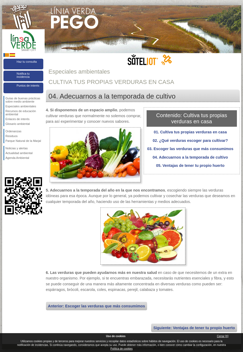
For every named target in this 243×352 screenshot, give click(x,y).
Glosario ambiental (18, 123)
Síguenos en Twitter (15, 169)
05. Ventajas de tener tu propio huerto (190, 165)
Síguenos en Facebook (6, 169)
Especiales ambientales (21, 106)
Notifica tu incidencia (23, 75)
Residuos (12, 136)
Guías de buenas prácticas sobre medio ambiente (23, 100)
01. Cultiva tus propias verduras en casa (190, 132)
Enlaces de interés (18, 119)
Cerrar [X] (222, 336)
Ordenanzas (14, 131)
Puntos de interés (28, 85)
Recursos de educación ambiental (21, 112)
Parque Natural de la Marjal (23, 140)
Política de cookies (121, 348)
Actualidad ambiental (19, 153)
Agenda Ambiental (17, 157)
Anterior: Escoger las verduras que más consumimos (96, 306)
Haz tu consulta (27, 61)
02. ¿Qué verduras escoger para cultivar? (190, 140)
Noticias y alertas (17, 148)
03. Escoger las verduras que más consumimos (190, 149)
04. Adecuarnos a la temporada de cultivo (190, 157)
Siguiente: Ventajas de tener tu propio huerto (194, 328)
